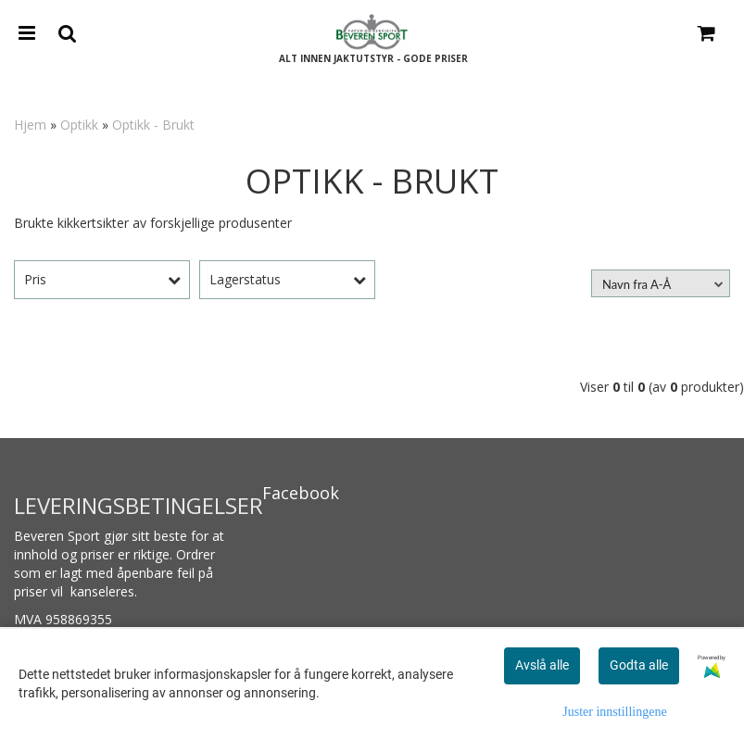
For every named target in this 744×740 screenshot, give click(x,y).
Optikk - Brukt (153, 124)
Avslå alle (542, 665)
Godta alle (639, 665)
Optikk (79, 124)
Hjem (30, 124)
